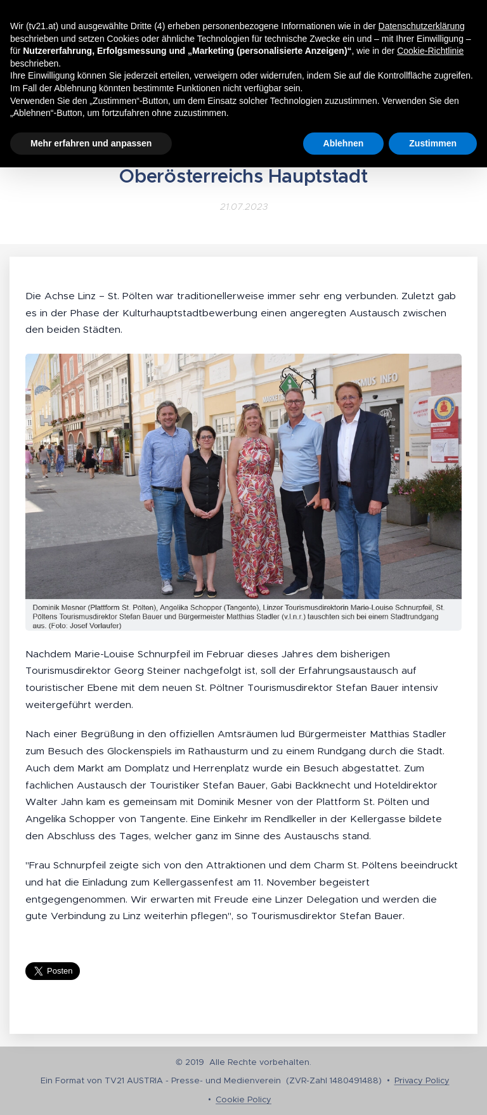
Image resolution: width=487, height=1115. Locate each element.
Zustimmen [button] (433, 143)
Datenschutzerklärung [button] (422, 26)
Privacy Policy (422, 1080)
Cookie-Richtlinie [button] (430, 51)
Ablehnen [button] (343, 143)
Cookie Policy (243, 1099)
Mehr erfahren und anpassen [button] (91, 143)
